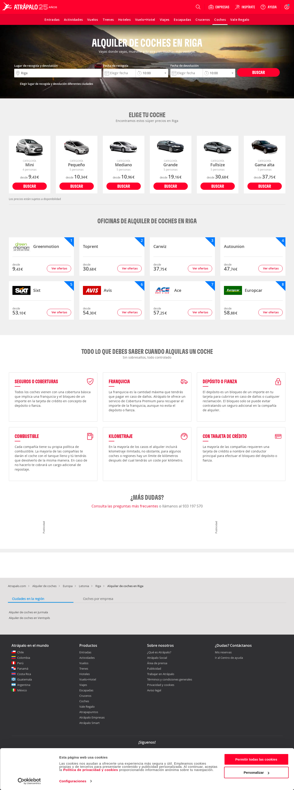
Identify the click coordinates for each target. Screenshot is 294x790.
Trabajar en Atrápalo (160, 674)
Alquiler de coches (44, 586)
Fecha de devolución (184, 66)
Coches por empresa (98, 599)
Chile (20, 652)
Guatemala (24, 679)
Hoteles (84, 674)
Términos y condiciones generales (169, 679)
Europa (68, 586)
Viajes (83, 685)
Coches (84, 701)
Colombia (23, 658)
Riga (98, 586)
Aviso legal (154, 690)
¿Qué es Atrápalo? (159, 652)
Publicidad (154, 668)
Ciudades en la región (28, 599)
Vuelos (83, 663)
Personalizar (256, 772)
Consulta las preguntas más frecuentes (125, 506)
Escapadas (86, 690)
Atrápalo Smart (89, 723)
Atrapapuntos (88, 712)
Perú (20, 663)
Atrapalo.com (17, 586)
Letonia (84, 586)
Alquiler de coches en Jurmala (28, 612)
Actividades (87, 658)
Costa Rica (24, 674)
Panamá (22, 668)
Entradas (85, 652)
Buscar (258, 72)
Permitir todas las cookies (256, 759)
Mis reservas (223, 652)
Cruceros (85, 696)
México (22, 690)
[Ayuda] (268, 7)
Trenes (83, 668)
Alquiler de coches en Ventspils (29, 618)
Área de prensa (157, 663)
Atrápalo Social (157, 658)
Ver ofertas (59, 268)
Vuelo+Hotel (87, 679)
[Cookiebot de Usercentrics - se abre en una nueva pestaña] (29, 781)
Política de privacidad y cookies (90, 770)
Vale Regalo (87, 706)
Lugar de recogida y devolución (36, 66)
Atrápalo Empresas (92, 717)
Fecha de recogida (115, 66)
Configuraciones (72, 781)
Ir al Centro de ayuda (229, 658)
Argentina (23, 685)
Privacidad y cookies (160, 685)
